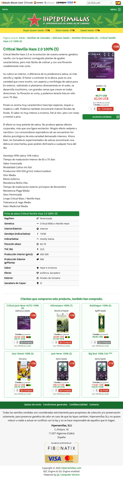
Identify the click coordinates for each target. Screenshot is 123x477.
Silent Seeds (62, 30)
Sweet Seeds (87, 30)
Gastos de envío (32, 404)
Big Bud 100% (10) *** (100, 353)
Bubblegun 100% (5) (100, 305)
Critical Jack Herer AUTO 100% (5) (23, 307)
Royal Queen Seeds (33, 30)
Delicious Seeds (61, 37)
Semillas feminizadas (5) (85, 37)
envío (107, 103)
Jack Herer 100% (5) (61, 353)
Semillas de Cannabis (38, 37)
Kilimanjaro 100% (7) (61, 305)
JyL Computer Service (68, 474)
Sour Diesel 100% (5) (22, 353)
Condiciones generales (55, 404)
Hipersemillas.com (71, 467)
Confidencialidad (78, 404)
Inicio (5, 9)
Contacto (94, 404)
